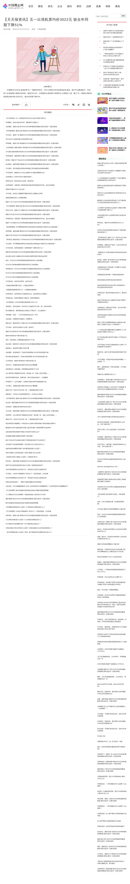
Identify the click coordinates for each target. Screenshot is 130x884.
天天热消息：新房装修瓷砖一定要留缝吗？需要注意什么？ (25, 248)
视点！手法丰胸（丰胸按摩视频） (108, 590)
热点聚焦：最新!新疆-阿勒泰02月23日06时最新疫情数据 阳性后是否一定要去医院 (32, 164)
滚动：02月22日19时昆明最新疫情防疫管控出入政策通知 (24, 260)
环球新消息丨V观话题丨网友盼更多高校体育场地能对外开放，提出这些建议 (30, 218)
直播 (98, 6)
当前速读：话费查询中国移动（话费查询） (19, 319)
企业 (59, 6)
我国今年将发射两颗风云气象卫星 (108, 544)
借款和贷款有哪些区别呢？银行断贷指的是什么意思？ (23, 448)
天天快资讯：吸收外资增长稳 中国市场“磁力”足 (21, 361)
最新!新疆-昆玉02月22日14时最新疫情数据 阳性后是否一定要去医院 (28, 499)
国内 (69, 6)
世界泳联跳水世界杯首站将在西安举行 (109, 280)
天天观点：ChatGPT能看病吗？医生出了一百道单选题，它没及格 (27, 473)
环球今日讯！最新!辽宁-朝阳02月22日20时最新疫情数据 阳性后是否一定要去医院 (32, 210)
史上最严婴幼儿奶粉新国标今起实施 (109, 821)
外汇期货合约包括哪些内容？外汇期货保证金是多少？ (23, 524)
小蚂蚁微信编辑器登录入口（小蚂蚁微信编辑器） (22, 289)
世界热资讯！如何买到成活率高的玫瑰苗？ (111, 826)
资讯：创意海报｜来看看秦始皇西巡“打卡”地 (20, 340)
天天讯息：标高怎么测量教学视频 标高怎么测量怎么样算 (24, 193)
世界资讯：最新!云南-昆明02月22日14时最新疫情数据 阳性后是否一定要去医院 (31, 515)
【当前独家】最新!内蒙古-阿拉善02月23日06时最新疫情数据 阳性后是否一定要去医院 (33, 147)
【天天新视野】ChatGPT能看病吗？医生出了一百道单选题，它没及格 (28, 511)
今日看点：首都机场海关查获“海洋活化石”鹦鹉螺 (21, 386)
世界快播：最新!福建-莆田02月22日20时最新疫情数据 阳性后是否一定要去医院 (31, 231)
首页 (30, 6)
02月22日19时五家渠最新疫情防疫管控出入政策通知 (23, 273)
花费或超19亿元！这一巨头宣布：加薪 (109, 741)
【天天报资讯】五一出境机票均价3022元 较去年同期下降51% (26, 118)
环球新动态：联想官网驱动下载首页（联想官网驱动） (23, 298)
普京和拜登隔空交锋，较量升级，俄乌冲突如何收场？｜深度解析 (27, 377)
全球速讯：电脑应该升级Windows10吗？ (19, 407)
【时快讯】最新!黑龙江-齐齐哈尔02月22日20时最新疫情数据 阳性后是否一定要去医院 (33, 239)
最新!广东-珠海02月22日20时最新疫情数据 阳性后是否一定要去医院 (28, 223)
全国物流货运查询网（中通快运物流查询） (111, 274)
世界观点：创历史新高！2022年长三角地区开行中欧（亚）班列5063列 (29, 306)
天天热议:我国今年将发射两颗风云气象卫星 (111, 509)
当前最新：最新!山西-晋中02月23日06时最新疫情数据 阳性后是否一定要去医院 (31, 126)
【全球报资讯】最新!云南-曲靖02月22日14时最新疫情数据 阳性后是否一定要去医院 (33, 398)
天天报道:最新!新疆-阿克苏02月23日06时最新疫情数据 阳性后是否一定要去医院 (31, 152)
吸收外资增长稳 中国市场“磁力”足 (16, 335)
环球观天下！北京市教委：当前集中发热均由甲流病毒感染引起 (26, 381)
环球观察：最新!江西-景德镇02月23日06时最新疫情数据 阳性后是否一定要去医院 (32, 143)
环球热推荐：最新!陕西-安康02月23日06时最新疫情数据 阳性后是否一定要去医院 (32, 156)
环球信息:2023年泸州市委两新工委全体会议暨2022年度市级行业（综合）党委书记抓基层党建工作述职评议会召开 (111, 605)
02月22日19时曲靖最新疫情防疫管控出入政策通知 (22, 264)
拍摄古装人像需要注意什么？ (106, 374)
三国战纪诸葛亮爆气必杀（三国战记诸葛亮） (20, 285)
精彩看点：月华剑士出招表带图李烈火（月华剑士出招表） (25, 394)
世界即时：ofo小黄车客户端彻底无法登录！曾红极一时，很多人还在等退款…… (31, 415)
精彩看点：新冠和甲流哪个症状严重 (17, 348)
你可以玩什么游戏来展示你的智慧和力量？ (19, 139)
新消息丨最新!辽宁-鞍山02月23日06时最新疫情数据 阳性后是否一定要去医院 (31, 160)
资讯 (50, 6)
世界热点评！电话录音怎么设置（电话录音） (20, 181)
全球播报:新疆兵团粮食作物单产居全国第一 (20, 436)
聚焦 (40, 6)
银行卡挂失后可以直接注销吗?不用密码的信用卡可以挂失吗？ (26, 440)
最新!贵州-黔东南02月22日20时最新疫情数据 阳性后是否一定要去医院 (28, 252)
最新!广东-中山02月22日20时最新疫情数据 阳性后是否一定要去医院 (28, 202)
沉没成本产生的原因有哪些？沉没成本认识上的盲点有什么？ (25, 444)
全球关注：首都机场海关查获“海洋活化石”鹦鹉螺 (21, 365)
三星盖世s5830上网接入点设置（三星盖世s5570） (22, 457)
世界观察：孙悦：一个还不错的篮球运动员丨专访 (22, 315)
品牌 (88, 6)
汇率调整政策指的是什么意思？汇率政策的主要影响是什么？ (25, 507)
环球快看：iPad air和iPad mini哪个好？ (110, 577)
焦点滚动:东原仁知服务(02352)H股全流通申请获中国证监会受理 (26, 256)
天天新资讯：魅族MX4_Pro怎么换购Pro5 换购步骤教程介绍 (25, 172)
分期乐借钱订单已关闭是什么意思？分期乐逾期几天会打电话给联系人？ (29, 528)
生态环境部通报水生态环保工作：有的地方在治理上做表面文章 (26, 469)
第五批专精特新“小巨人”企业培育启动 (109, 557)
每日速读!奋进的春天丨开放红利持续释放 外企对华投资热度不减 (26, 356)
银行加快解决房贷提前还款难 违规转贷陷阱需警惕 (22, 503)
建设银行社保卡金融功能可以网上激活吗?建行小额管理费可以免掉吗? (28, 427)
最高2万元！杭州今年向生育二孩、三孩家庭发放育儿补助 (24, 390)
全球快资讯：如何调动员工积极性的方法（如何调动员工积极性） (27, 294)
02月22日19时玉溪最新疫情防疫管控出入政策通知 (22, 277)
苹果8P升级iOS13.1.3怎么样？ (16, 189)
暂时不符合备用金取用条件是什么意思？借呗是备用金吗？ (25, 465)
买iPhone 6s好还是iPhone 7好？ (107, 466)
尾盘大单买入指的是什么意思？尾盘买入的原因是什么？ (117, 149)
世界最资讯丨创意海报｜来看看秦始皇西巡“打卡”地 (22, 369)
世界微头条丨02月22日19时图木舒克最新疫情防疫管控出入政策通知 (28, 269)
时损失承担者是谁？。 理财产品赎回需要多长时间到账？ (24, 482)
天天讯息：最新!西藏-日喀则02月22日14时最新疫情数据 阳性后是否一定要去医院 (32, 411)
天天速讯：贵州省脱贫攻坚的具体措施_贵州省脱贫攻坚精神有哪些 (27, 168)
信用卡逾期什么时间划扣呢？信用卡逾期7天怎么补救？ (24, 453)
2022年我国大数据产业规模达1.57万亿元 (110, 664)
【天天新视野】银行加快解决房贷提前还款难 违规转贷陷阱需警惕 (27, 490)
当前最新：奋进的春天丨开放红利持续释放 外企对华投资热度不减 (27, 352)
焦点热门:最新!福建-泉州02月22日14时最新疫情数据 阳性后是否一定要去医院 (31, 402)
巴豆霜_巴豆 (101, 736)
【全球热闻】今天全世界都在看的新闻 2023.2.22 (21, 302)
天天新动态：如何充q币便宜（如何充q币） (20, 281)
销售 (108, 6)
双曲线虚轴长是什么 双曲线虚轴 (16, 198)
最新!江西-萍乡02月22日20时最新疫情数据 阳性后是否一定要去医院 (28, 235)
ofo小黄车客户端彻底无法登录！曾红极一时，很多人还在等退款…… (28, 373)
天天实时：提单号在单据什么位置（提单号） (20, 327)
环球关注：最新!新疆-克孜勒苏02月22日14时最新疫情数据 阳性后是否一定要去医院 (33, 461)
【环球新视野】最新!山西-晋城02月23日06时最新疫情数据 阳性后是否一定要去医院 (33, 131)
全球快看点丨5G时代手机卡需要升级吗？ (19, 177)
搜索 (123, 16)
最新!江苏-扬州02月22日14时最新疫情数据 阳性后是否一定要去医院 (28, 331)
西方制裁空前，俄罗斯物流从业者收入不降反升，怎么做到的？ (26, 310)
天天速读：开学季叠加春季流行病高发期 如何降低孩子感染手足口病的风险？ (31, 243)
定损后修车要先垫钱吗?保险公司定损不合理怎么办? (22, 432)
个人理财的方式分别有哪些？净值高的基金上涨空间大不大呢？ (26, 494)
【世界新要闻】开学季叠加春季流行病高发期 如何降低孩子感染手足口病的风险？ (32, 227)
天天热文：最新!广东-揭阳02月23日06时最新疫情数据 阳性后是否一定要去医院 (31, 135)
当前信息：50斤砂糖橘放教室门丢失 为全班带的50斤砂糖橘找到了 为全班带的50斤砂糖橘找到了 (37, 486)
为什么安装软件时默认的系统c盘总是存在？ (111, 417)
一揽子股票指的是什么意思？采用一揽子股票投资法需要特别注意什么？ (29, 532)
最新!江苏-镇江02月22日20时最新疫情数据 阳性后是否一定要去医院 (28, 214)
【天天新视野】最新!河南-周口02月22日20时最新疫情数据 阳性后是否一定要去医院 (33, 206)
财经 (79, 6)
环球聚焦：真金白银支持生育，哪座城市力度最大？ (22, 122)
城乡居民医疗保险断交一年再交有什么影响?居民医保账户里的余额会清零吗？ (31, 423)
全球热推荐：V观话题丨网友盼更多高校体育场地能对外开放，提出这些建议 (30, 185)
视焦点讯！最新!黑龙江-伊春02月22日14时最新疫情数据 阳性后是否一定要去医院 (32, 323)
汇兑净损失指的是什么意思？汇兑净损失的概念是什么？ (24, 519)
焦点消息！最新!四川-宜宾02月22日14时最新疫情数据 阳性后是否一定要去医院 (31, 344)
